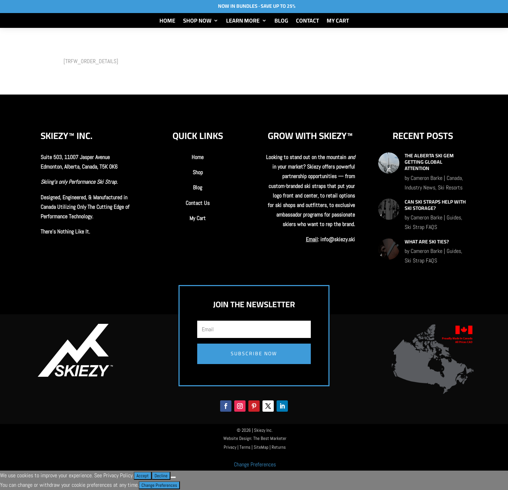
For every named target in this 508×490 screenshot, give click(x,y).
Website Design (237, 438)
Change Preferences (255, 464)
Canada (454, 178)
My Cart (338, 22)
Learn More (243, 22)
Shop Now (197, 22)
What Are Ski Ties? (427, 241)
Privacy (230, 447)
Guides (454, 217)
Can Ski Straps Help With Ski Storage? (435, 205)
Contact (307, 22)
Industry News (420, 187)
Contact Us (198, 203)
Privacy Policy (118, 475)
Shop (198, 172)
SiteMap (261, 447)
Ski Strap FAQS (421, 227)
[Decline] (173, 477)
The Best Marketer (269, 438)
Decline (161, 476)
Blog (281, 22)
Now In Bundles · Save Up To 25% (256, 6)
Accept (143, 476)
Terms (245, 447)
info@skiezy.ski (337, 239)
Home (167, 22)
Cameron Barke (426, 178)
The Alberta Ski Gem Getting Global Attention (429, 162)
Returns (279, 447)
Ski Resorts (450, 187)
